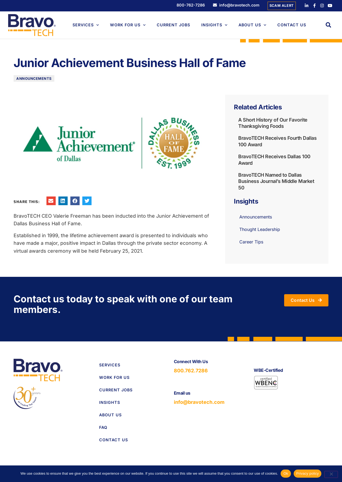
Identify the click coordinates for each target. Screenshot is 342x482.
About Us (252, 25)
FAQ (103, 427)
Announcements (34, 79)
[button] (328, 25)
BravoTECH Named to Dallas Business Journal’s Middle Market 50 (276, 181)
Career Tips (251, 242)
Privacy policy (307, 473)
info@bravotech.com (199, 402)
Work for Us (114, 377)
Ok (285, 473)
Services (86, 25)
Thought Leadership (259, 229)
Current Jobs (173, 25)
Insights (214, 25)
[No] (331, 474)
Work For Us (128, 25)
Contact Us (291, 25)
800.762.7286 (191, 371)
